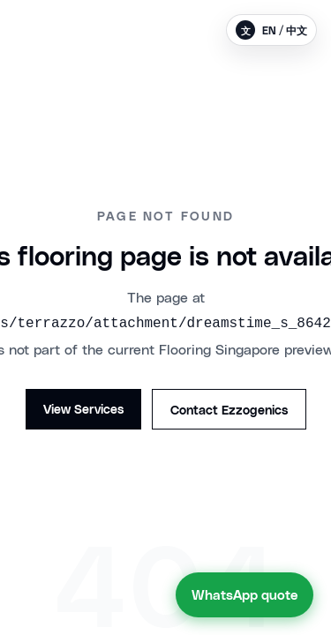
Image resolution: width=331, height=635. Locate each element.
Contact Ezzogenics (229, 409)
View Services (83, 408)
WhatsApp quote (244, 594)
